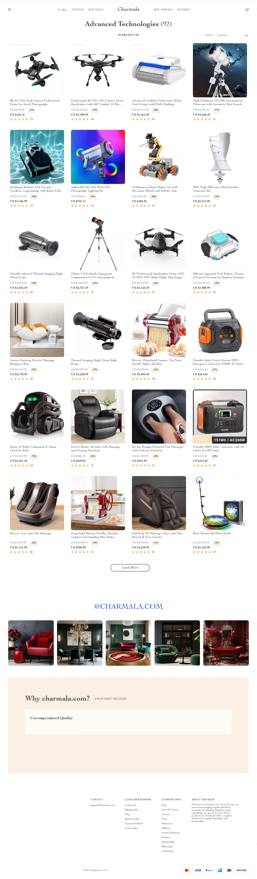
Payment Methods (134, 826)
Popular (77, 10)
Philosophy (167, 849)
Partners (166, 840)
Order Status (131, 831)
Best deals (95, 10)
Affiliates (166, 831)
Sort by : (209, 38)
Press (164, 822)
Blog (164, 808)
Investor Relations (171, 835)
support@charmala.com (102, 808)
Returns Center (132, 822)
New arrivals (163, 10)
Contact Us (130, 808)
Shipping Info (131, 812)
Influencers (167, 826)
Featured (183, 10)
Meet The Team (170, 812)
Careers (165, 817)
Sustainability (168, 845)
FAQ (127, 817)
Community (167, 854)
